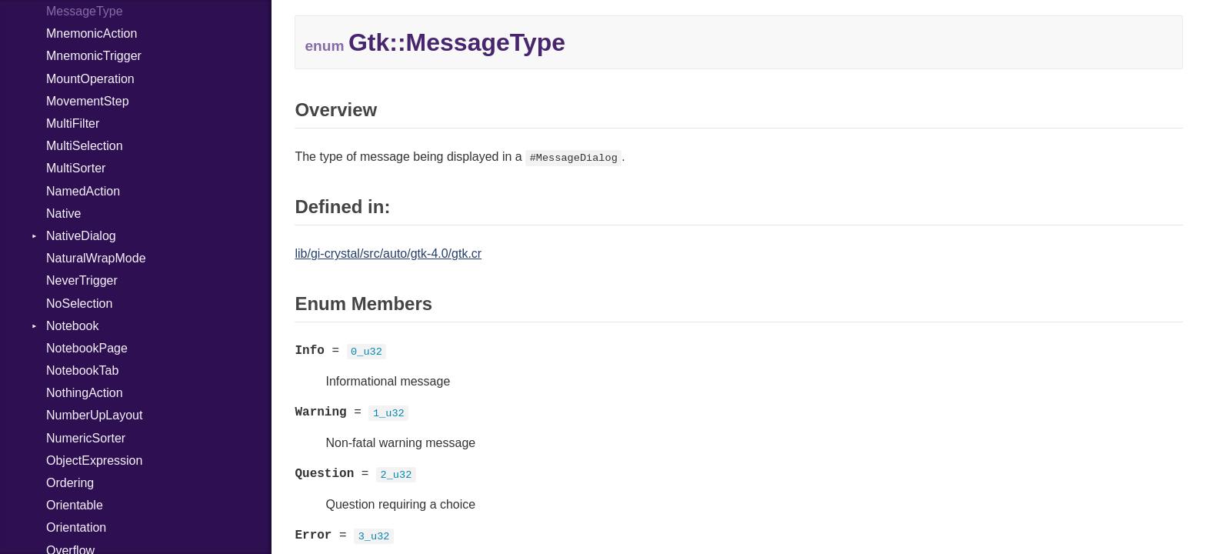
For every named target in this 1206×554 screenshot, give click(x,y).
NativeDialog (81, 235)
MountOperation (90, 78)
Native (63, 213)
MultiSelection (84, 145)
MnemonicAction (91, 33)
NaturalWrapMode (96, 258)
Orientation (76, 527)
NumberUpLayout (94, 415)
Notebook (72, 325)
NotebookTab (82, 370)
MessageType (84, 11)
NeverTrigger (82, 280)
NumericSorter (85, 438)
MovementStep (87, 101)
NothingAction (84, 392)
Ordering (70, 482)
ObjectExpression (94, 460)
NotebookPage (87, 348)
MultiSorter (75, 168)
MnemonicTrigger (94, 55)
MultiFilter (72, 123)
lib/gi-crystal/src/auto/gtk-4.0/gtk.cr (388, 253)
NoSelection (79, 303)
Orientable (74, 505)
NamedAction (83, 191)
